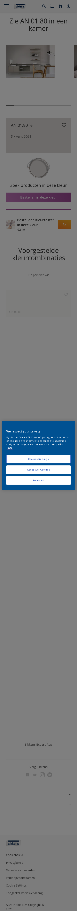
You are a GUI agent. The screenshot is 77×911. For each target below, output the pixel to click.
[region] (38, 455)
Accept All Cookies (38, 469)
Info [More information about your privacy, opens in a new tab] (10, 447)
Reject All (38, 480)
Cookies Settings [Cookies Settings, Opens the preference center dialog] (38, 458)
